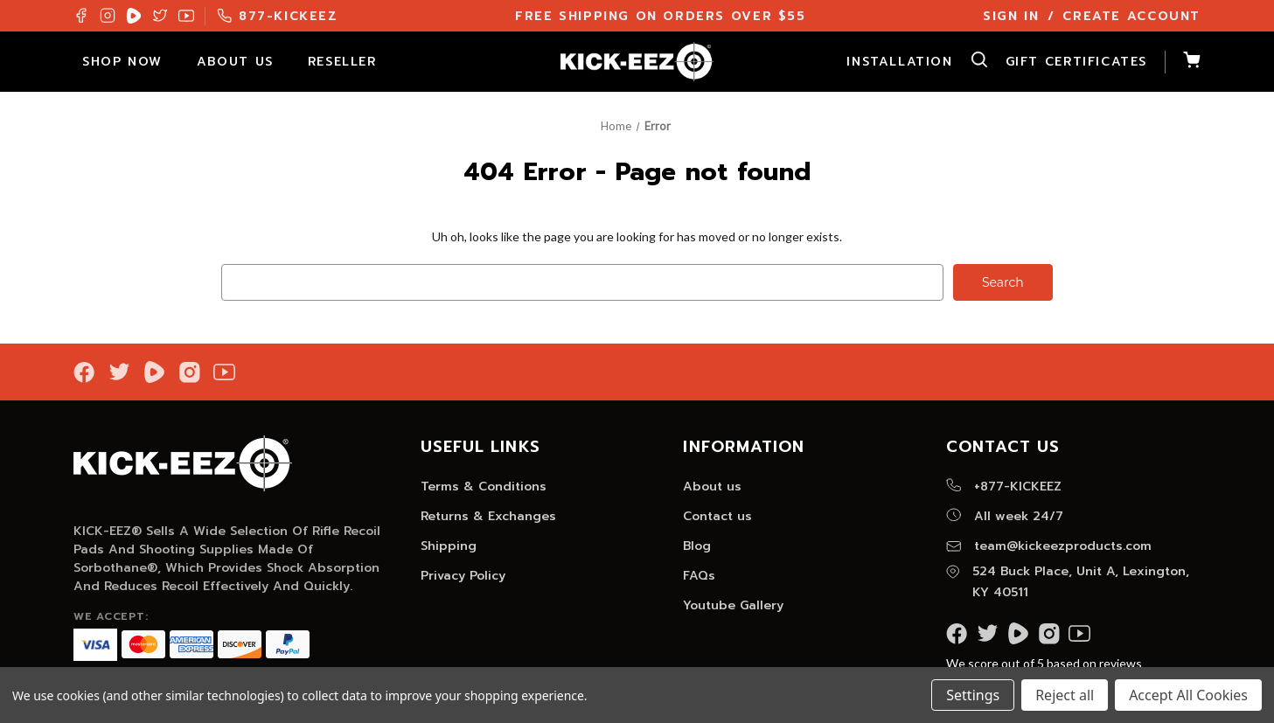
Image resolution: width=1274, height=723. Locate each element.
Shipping (449, 546)
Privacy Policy (463, 576)
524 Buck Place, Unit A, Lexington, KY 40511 (1067, 581)
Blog (697, 546)
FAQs (699, 576)
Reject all (1064, 695)
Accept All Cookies (1188, 695)
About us (712, 486)
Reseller (350, 61)
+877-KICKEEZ (1004, 486)
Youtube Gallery (733, 605)
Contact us (717, 516)
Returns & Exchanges (488, 516)
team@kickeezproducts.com (1049, 546)
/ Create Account (1124, 16)
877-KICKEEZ (277, 16)
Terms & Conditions (483, 486)
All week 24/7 (1004, 516)
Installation (899, 61)
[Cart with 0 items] (1183, 62)
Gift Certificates (1076, 61)
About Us (243, 61)
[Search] (970, 62)
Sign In (1011, 16)
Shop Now (130, 61)
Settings (972, 695)
